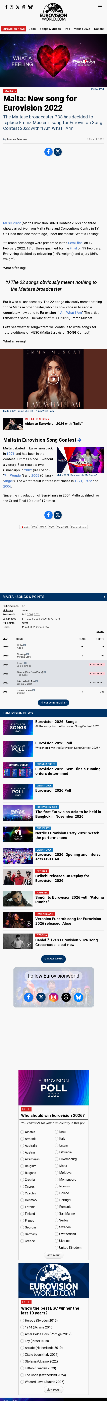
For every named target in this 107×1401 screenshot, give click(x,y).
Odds (32, 28)
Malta (24, 527)
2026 (5, 646)
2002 (28, 470)
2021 (5, 691)
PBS (34, 527)
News (14, 28)
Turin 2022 (62, 527)
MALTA (9, 91)
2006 (7, 486)
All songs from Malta (53, 702)
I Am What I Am (70, 313)
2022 (5, 682)
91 (102, 655)
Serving (24, 655)
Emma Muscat (79, 527)
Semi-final (75, 243)
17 (81, 655)
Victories (8, 610)
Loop (24, 664)
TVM (51, 527)
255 (102, 691)
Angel (8, 481)
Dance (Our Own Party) (32, 673)
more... (100, 631)
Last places (9, 618)
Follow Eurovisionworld (53, 971)
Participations (10, 606)
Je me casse (26, 691)
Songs (50, 28)
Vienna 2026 (82, 28)
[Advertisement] (53, 189)
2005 (35, 475)
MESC (43, 527)
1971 (11, 454)
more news (53, 955)
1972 (88, 481)
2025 (5, 655)
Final (73, 248)
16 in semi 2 (97, 682)
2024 (30, 618)
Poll (67, 28)
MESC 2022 (12, 223)
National (99, 28)
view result (53, 1250)
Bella (21, 646)
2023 (37, 618)
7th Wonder (13, 475)
